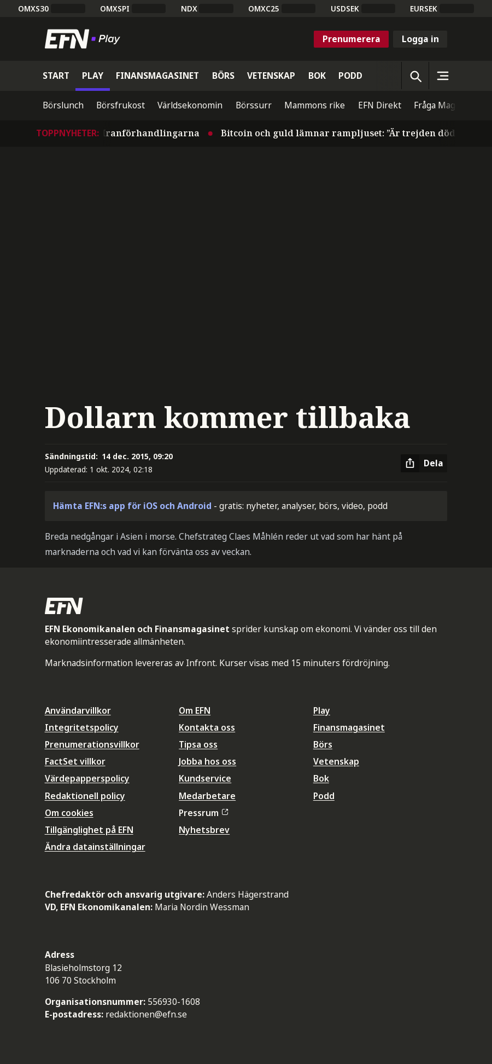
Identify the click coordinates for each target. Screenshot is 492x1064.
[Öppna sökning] (415, 75)
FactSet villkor (75, 761)
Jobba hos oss (207, 761)
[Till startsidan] (85, 39)
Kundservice (205, 778)
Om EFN (194, 710)
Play (321, 710)
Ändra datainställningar (95, 847)
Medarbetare (207, 796)
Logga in (420, 39)
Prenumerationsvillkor (92, 744)
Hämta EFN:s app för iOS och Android (132, 506)
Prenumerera (351, 39)
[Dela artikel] (424, 463)
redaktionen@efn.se (146, 1014)
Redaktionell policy (85, 796)
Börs (322, 744)
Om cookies (69, 813)
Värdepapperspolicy (87, 778)
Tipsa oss (198, 744)
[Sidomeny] (442, 75)
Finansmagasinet (349, 727)
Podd (324, 796)
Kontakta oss (207, 727)
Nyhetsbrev (204, 830)
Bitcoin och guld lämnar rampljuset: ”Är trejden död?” (348, 133)
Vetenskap (336, 761)
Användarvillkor (78, 710)
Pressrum (203, 813)
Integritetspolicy (82, 727)
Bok (321, 778)
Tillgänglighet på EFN (89, 830)
